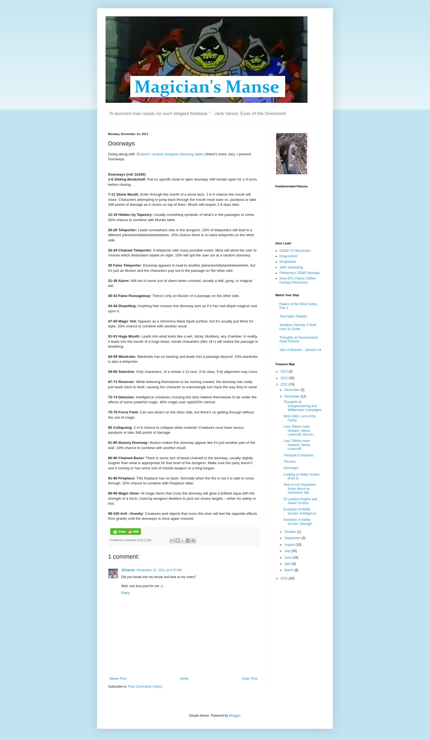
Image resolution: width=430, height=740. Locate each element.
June (288, 557)
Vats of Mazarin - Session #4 (300, 350)
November (292, 396)
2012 (285, 378)
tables (199, 154)
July (287, 551)
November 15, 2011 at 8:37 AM (159, 570)
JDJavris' (143, 154)
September (292, 538)
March (289, 570)
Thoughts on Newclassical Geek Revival (298, 339)
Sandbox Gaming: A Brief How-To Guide (297, 327)
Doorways (291, 468)
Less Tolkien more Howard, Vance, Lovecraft (297, 445)
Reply (125, 593)
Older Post (250, 679)
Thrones (290, 462)
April (288, 564)
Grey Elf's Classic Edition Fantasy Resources (297, 280)
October (290, 532)
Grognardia (287, 262)
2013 (285, 371)
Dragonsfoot (288, 256)
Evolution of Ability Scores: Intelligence (300, 511)
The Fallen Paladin (293, 316)
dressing (187, 154)
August (290, 545)
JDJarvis (128, 570)
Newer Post (117, 679)
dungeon (172, 154)
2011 (285, 384)
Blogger (234, 716)
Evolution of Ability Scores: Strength (298, 521)
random (158, 154)
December (292, 390)
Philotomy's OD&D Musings (299, 273)
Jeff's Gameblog (291, 267)
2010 (285, 578)
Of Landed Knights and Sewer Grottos (300, 501)
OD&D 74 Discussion (294, 251)
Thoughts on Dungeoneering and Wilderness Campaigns (302, 406)
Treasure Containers (298, 455)
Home (184, 679)
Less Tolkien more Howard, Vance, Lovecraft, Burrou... (300, 430)
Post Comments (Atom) (145, 686)
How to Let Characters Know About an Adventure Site (300, 489)
